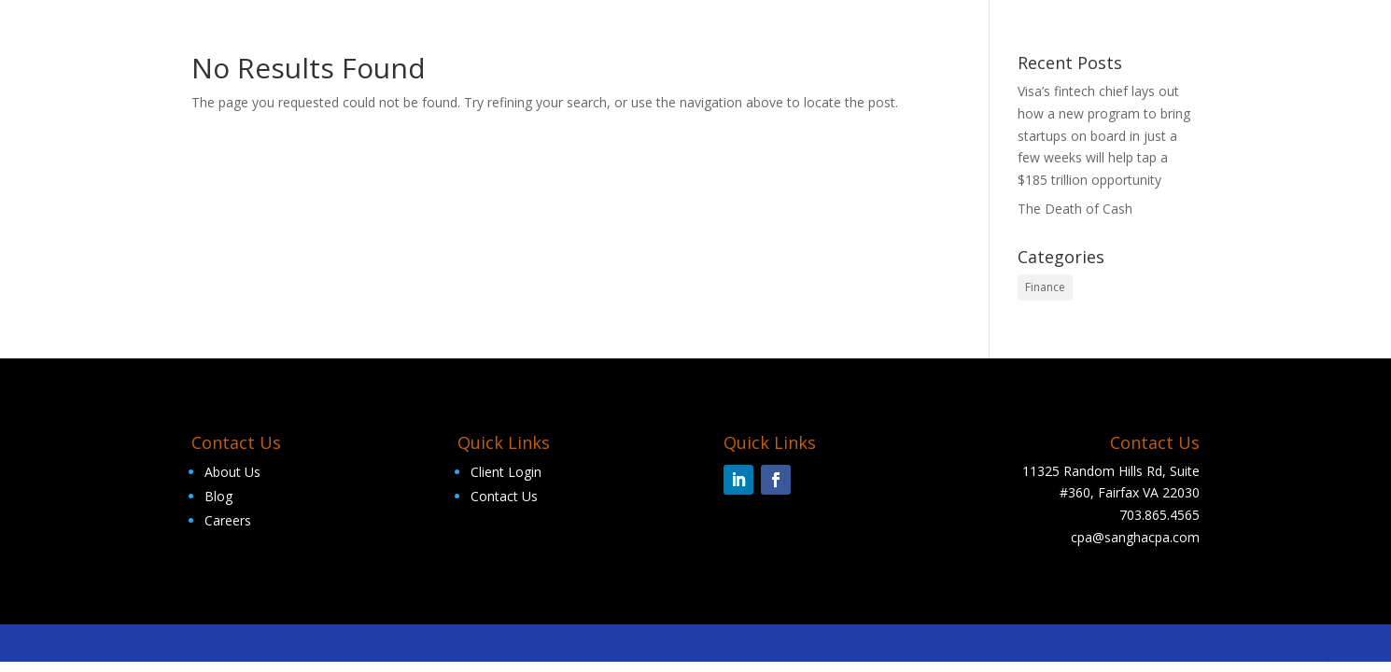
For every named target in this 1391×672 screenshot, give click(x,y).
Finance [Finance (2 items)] (1045, 287)
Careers (227, 520)
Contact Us (504, 496)
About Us (232, 472)
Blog (218, 496)
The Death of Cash (1075, 208)
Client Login (506, 472)
